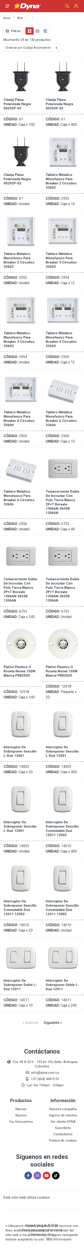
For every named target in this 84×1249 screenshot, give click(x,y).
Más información (58, 1239)
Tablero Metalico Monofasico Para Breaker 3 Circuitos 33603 (61, 260)
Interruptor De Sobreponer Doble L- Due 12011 (20, 985)
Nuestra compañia (63, 1109)
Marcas (20, 1109)
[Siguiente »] (52, 1022)
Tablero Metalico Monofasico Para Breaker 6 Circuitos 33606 (61, 418)
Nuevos (21, 1115)
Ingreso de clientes (63, 1115)
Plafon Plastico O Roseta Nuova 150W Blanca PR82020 (19, 671)
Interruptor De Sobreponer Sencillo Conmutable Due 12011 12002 (62, 828)
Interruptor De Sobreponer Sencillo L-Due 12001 (20, 751)
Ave (20, 18)
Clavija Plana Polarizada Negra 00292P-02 (17, 104)
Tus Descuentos (21, 1122)
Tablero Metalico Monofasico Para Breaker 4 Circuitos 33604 (61, 339)
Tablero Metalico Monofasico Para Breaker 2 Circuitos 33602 (61, 181)
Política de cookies (63, 1140)
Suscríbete (63, 1128)
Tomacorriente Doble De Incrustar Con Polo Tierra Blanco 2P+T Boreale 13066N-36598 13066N (62, 502)
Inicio (7, 18)
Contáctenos (63, 1134)
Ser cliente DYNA (63, 1122)
